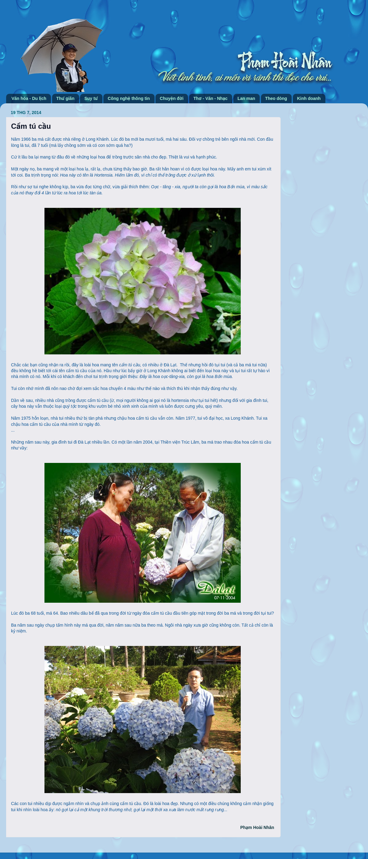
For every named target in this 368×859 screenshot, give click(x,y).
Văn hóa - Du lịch (29, 98)
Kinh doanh (309, 98)
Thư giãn (65, 98)
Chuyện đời (171, 98)
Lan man (246, 98)
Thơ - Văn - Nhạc (211, 98)
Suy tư (91, 98)
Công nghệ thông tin (129, 98)
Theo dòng (276, 98)
